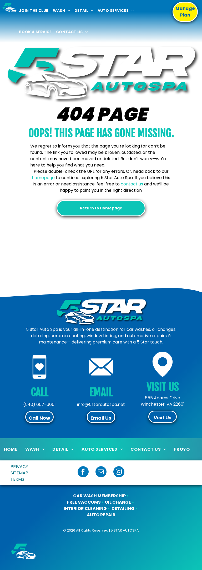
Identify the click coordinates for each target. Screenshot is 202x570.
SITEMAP (19, 473)
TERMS (17, 479)
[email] (101, 472)
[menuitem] (34, 10)
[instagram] (118, 472)
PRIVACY (19, 467)
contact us (132, 184)
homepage (43, 178)
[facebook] (83, 472)
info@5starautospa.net (101, 404)
